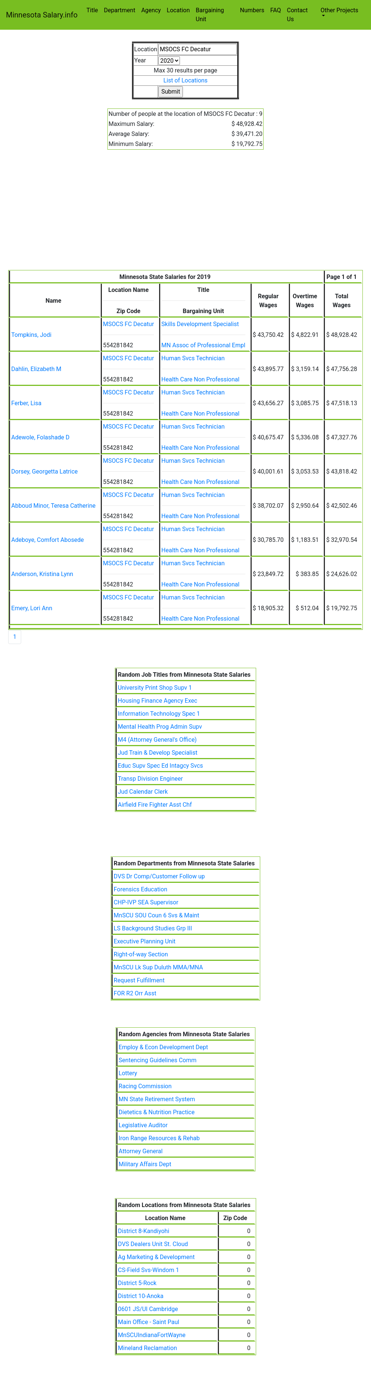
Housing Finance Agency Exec (157, 700)
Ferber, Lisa (26, 403)
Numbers (252, 10)
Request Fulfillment (139, 980)
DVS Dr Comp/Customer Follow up (159, 876)
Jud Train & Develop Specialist (157, 752)
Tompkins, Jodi (31, 334)
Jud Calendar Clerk (143, 791)
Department (119, 10)
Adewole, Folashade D (40, 437)
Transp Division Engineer (150, 778)
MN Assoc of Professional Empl (203, 345)
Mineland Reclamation (147, 1348)
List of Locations (186, 80)
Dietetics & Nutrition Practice (156, 1112)
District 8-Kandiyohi (143, 1231)
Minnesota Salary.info (42, 14)
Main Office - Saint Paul (148, 1322)
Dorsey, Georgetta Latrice (44, 471)
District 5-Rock (137, 1283)
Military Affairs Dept (145, 1164)
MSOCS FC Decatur (128, 324)
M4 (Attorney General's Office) (157, 739)
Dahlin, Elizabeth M (36, 369)
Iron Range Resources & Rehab (159, 1138)
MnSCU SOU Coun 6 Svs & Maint (156, 915)
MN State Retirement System (157, 1099)
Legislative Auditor (143, 1125)
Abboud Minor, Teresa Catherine (53, 505)
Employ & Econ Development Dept (163, 1047)
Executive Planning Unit (144, 941)
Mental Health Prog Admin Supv (160, 726)
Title (92, 10)
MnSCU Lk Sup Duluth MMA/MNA (158, 967)
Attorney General (140, 1151)
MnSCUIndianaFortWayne (152, 1335)
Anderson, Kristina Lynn (42, 574)
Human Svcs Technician (193, 358)
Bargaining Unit (210, 15)
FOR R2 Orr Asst (135, 993)
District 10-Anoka (140, 1296)
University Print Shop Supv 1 (155, 687)
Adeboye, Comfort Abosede (47, 539)
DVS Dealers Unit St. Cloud (153, 1244)
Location (178, 10)
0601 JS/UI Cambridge (148, 1309)
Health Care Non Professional (200, 379)
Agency (151, 10)
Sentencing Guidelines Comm (157, 1060)
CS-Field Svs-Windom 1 (148, 1270)
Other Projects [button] (339, 10)
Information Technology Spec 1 (159, 713)
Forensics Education (140, 889)
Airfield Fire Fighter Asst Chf (155, 804)
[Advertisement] (185, 214)
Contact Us (297, 15)
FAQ (275, 10)
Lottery (128, 1073)
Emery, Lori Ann (31, 608)
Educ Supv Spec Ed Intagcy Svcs (160, 765)
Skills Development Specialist (200, 324)
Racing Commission (145, 1086)
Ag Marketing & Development (156, 1257)
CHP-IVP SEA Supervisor (146, 902)
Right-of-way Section (141, 954)
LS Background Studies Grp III (153, 928)
